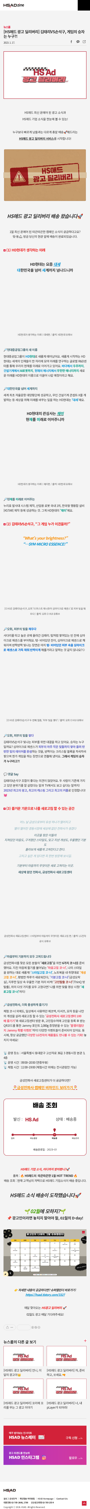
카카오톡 (78, 41)
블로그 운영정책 (10, 1499)
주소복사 (83, 41)
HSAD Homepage (45, 1499)
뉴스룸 (7, 27)
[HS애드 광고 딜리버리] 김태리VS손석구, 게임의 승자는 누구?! (44, 34)
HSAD (10, 1488)
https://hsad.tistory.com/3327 (45, 1294)
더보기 (84, 1341)
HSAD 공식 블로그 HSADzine (14, 5)
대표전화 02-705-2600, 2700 (16, 1502)
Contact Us (62, 1499)
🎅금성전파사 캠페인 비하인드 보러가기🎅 (45, 1087)
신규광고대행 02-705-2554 (42, 1502)
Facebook (71, 41)
